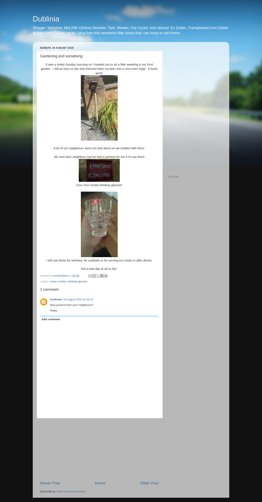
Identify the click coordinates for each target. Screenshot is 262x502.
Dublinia (46, 19)
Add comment (51, 319)
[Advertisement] (99, 449)
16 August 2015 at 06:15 (78, 299)
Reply (53, 310)
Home (100, 483)
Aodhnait (56, 299)
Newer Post (50, 483)
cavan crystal (58, 281)
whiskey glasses (78, 281)
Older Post (149, 483)
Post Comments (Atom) (71, 491)
